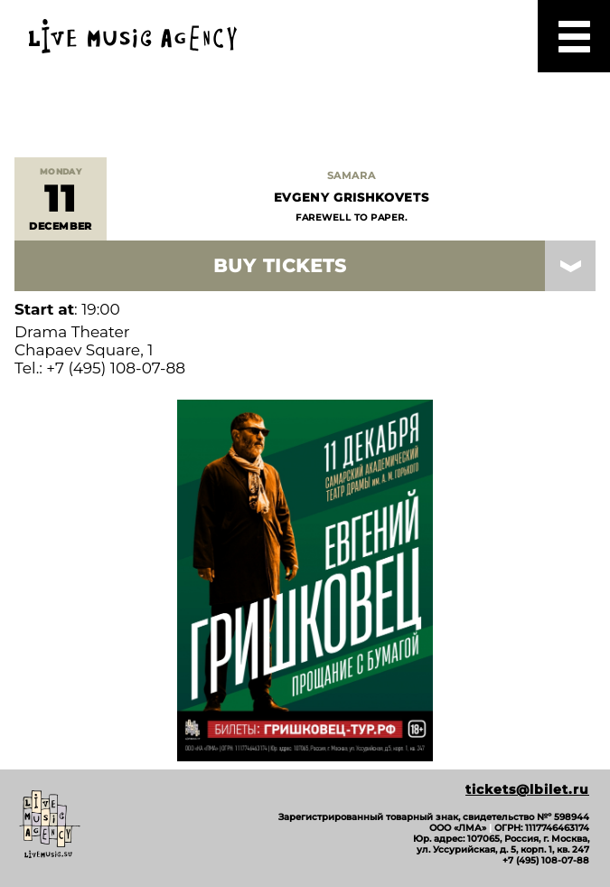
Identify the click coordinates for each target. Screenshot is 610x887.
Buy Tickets (280, 266)
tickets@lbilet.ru (527, 789)
